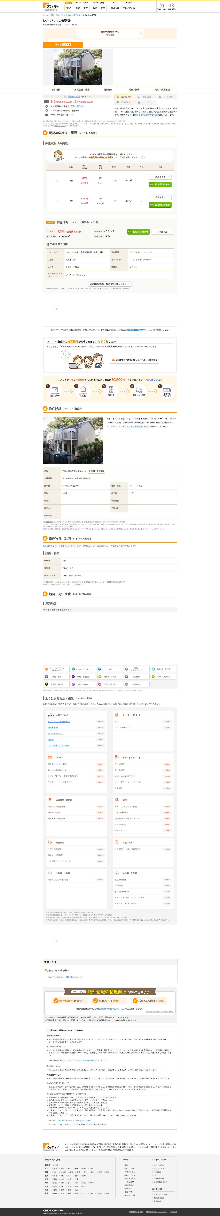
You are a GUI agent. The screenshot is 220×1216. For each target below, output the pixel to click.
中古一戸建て (130, 1179)
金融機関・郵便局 (163, 669)
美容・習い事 (110, 684)
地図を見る (81, 106)
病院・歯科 (56, 677)
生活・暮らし (83, 684)
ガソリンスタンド (163, 677)
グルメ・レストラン (57, 669)
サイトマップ (159, 1169)
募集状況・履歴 (81, 89)
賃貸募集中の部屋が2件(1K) (146, 115)
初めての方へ (159, 1165)
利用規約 (157, 1172)
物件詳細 (108, 89)
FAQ (155, 1175)
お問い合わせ (159, 1179)
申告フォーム (60, 126)
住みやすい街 (129, 8)
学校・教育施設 (83, 677)
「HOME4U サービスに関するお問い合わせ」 (75, 1120)
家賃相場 (157, 1201)
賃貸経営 (128, 1192)
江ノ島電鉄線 (56, 111)
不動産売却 (114, 8)
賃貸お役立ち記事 (161, 1195)
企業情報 (173, 1212)
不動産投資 (129, 1185)
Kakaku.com (54, 1213)
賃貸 (68, 8)
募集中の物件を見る (110, 34)
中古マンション (131, 1172)
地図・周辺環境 (162, 89)
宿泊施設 (136, 684)
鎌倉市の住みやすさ (56, 977)
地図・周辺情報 (96, 471)
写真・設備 (134, 89)
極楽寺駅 (67, 111)
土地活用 (128, 1189)
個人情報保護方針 (136, 1212)
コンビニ (110, 669)
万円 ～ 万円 (72, 102)
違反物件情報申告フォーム (139, 330)
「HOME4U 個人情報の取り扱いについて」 (90, 1060)
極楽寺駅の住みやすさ (74, 977)
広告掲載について (161, 1182)
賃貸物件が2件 (74, 97)
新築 (78, 8)
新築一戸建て (130, 1175)
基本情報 (55, 89)
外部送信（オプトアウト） (156, 1212)
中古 (85, 8)
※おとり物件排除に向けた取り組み (160, 1012)
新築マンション (131, 1169)
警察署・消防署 (57, 684)
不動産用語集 (159, 1198)
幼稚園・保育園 (110, 677)
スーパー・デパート (83, 669)
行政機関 (136, 677)
